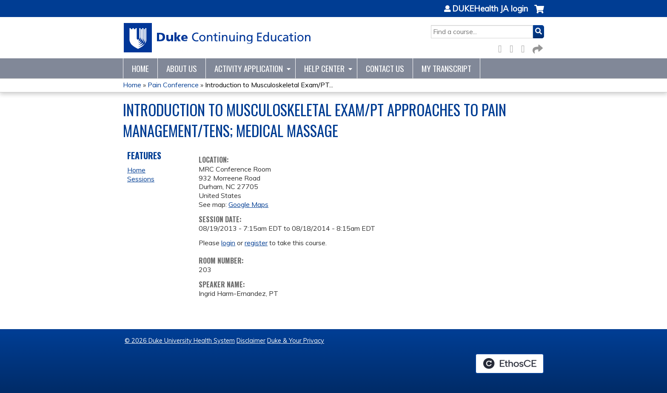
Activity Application (248, 68)
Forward (537, 47)
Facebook (502, 47)
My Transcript (446, 68)
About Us (181, 68)
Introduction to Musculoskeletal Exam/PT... (269, 84)
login (228, 242)
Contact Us (385, 68)
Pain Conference (173, 84)
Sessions (140, 179)
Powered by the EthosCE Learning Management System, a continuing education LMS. (509, 363)
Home (140, 68)
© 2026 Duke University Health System (180, 340)
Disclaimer (251, 340)
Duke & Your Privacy (295, 340)
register (256, 242)
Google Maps (248, 204)
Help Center (324, 68)
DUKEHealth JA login (490, 9)
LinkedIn (525, 47)
